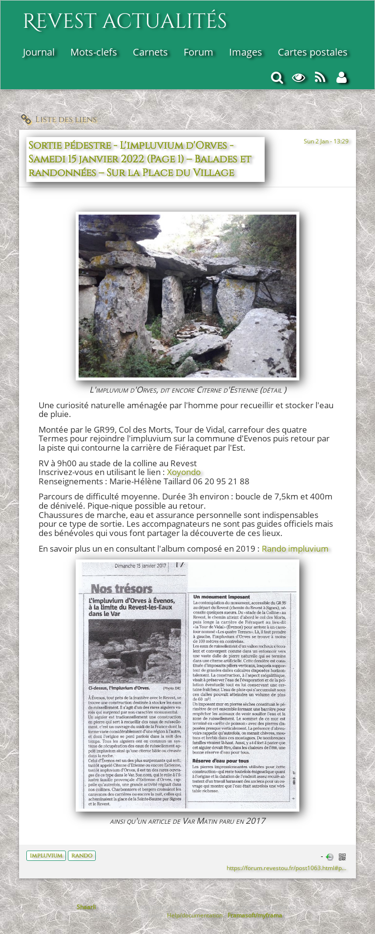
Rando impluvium (295, 548)
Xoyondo (184, 471)
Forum (198, 52)
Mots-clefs (93, 52)
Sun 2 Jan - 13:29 (326, 141)
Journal (39, 52)
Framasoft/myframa (255, 915)
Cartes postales (313, 52)
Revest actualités (124, 16)
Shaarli (86, 907)
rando (81, 855)
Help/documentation (195, 915)
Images (245, 52)
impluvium (46, 855)
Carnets (150, 52)
